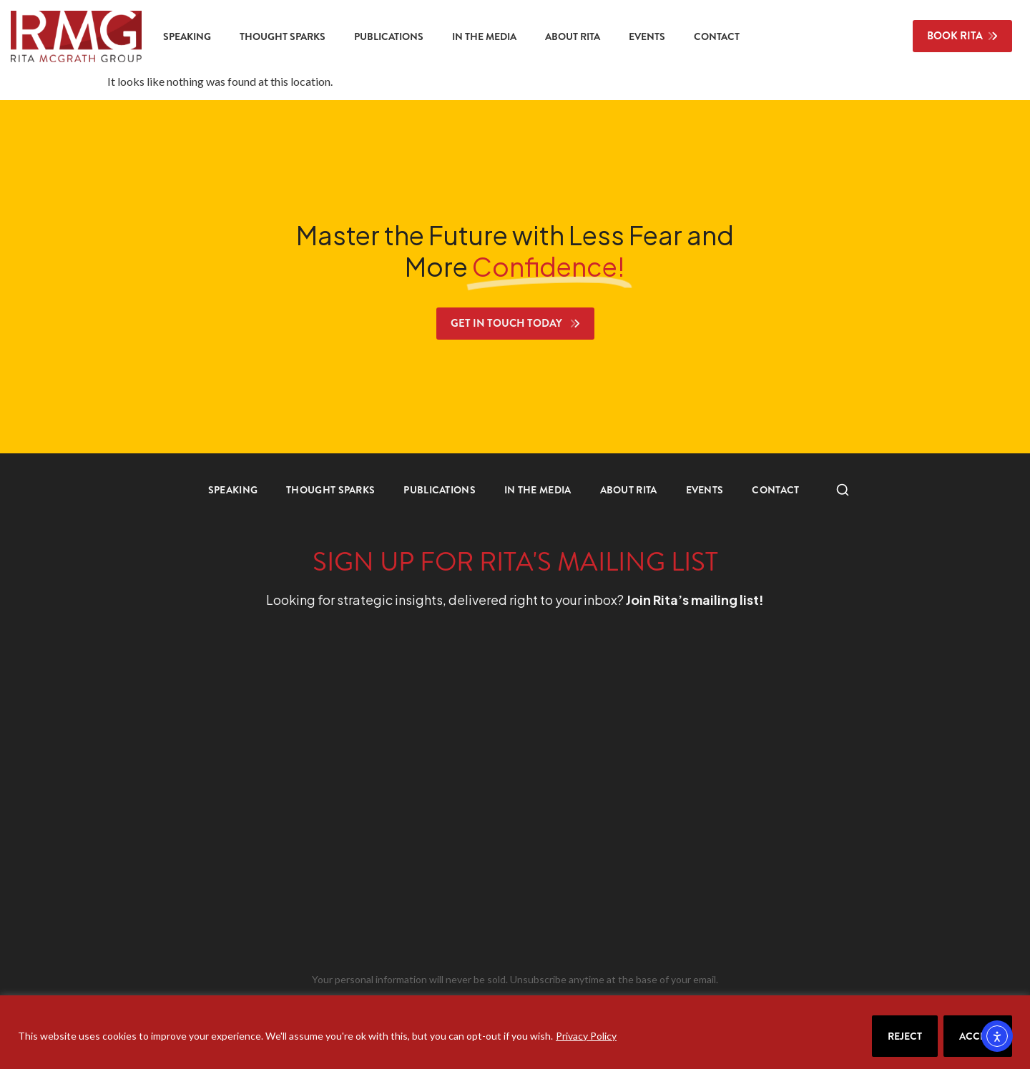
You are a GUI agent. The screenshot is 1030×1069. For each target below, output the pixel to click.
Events (647, 36)
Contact (717, 36)
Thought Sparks (282, 36)
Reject (905, 1036)
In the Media (484, 36)
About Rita (572, 36)
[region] (515, 1032)
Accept (977, 1036)
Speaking (187, 36)
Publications (388, 36)
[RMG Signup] (489, 793)
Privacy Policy (586, 1036)
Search (835, 489)
